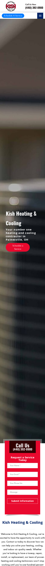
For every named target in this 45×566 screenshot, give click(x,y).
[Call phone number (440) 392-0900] (34, 6)
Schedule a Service (17, 247)
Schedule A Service (13, 15)
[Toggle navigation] (40, 16)
